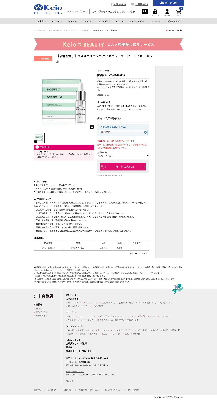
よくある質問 (97, 306)
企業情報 (37, 390)
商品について (91, 303)
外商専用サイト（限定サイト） (81, 351)
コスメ (118, 21)
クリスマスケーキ (105, 330)
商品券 (69, 347)
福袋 (127, 334)
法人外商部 (52, 390)
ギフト (71, 21)
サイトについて (75, 303)
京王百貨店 (171, 397)
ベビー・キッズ (86, 320)
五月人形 (93, 334)
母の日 (155, 330)
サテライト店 (42, 315)
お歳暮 (81, 330)
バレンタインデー (125, 330)
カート (179, 12)
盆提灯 (71, 334)
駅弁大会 (137, 334)
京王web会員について (77, 306)
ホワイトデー (143, 330)
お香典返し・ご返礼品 (76, 343)
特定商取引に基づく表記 (89, 390)
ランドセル (116, 334)
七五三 (104, 334)
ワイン (132, 316)
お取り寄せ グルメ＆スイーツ (112, 316)
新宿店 (39, 308)
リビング (153, 21)
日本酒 (142, 316)
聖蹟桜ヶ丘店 (42, 312)
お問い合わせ (119, 4)
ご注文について (108, 303)
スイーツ (82, 316)
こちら (55, 157)
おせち (91, 330)
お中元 (40, 21)
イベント (56, 21)
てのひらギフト (73, 340)
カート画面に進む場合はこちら (110, 175)
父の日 (165, 330)
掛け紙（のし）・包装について (158, 303)
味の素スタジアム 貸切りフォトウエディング (118, 320)
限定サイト (70, 381)
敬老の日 (176, 330)
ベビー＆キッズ (172, 21)
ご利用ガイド (141, 4)
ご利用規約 (67, 390)
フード (85, 21)
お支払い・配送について (130, 303)
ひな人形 (82, 334)
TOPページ (71, 295)
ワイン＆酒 (102, 21)
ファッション (135, 21)
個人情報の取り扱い (113, 390)
